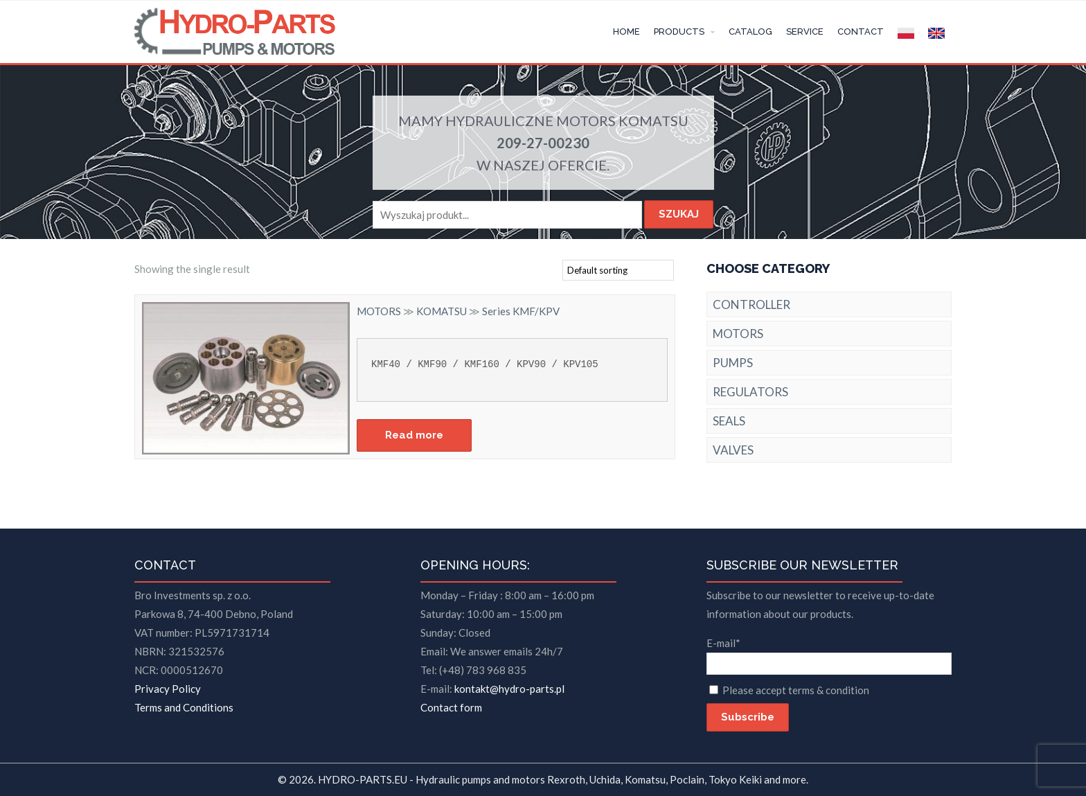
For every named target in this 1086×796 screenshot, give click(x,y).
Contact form (451, 707)
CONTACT (860, 31)
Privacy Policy (167, 688)
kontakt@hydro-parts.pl (509, 688)
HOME (626, 31)
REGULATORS (750, 391)
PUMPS (733, 362)
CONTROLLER (751, 304)
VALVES (733, 450)
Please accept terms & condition (795, 690)
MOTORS (586, 120)
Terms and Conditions (183, 707)
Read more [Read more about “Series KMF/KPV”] (414, 435)
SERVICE (805, 31)
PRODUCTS (679, 31)
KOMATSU (653, 120)
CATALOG (750, 31)
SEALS (729, 421)
